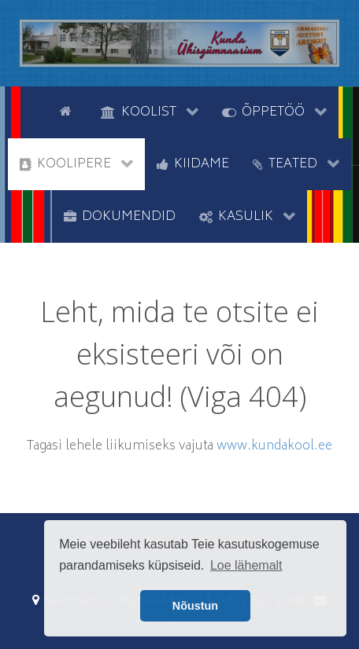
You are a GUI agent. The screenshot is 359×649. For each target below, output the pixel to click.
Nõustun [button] (195, 606)
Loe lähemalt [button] (246, 565)
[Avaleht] (68, 110)
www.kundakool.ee (274, 446)
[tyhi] (34, 110)
